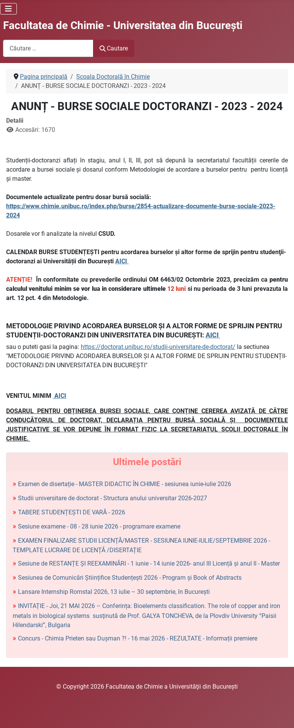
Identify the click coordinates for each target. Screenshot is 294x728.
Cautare (114, 48)
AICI (122, 261)
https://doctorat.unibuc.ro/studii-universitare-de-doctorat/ (158, 346)
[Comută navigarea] (8, 9)
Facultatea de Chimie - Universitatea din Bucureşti (122, 25)
